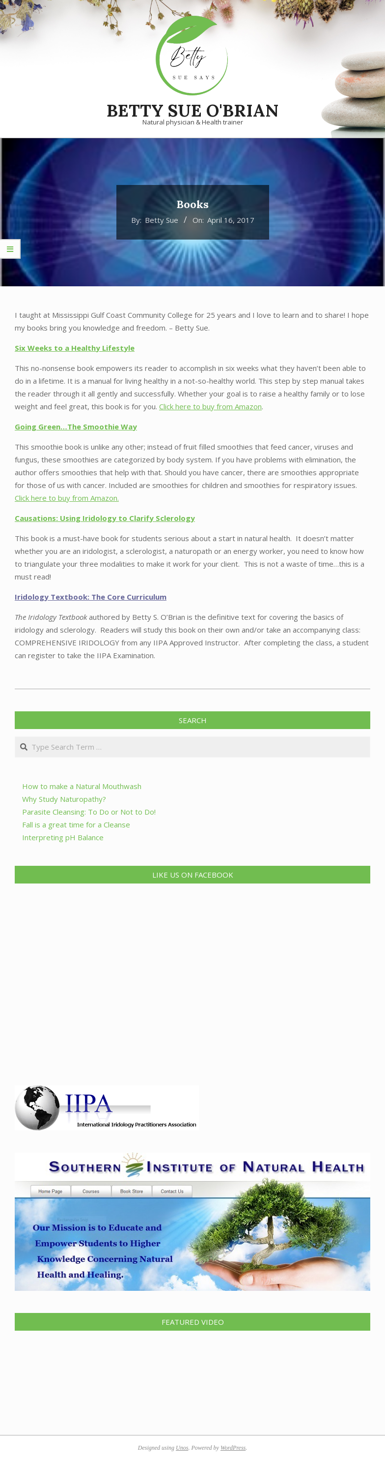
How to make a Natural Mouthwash (81, 786)
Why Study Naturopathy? (64, 799)
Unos (182, 1447)
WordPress (233, 1447)
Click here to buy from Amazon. (67, 498)
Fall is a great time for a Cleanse (76, 824)
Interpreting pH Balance (63, 837)
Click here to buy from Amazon (210, 406)
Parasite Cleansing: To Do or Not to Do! (89, 812)
